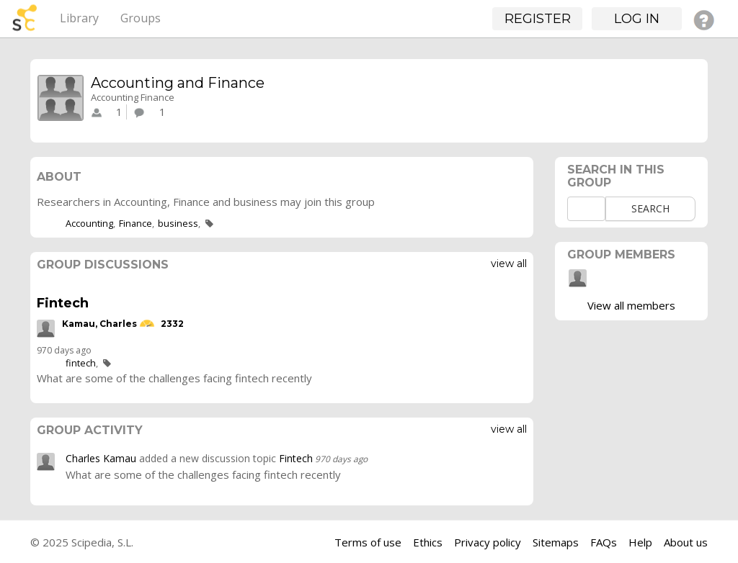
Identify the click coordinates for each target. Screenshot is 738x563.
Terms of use (367, 542)
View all (509, 263)
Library (79, 18)
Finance (135, 223)
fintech (81, 362)
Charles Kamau (101, 458)
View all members (631, 305)
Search (650, 208)
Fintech (63, 303)
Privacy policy (487, 542)
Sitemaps (556, 542)
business (178, 223)
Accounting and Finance (177, 82)
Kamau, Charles (99, 324)
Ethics (428, 542)
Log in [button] (636, 19)
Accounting (89, 223)
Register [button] (537, 19)
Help (640, 542)
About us (686, 542)
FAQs (603, 542)
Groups (140, 18)
